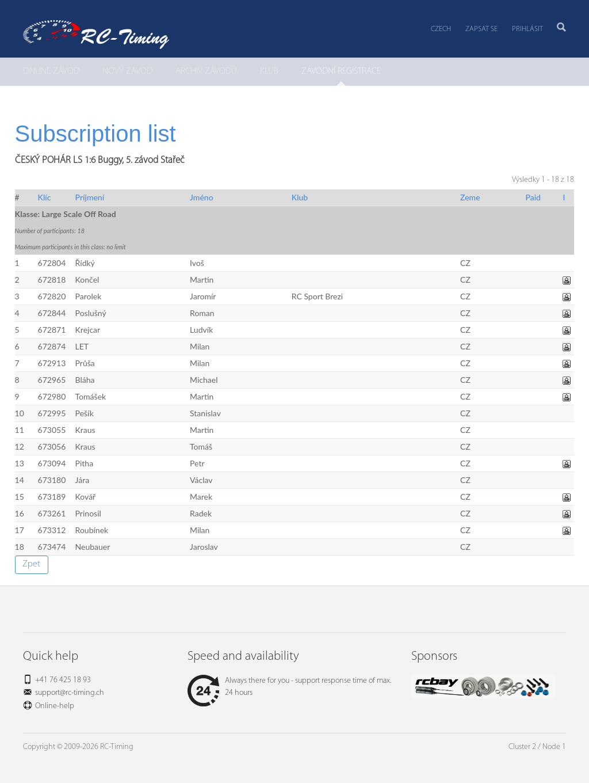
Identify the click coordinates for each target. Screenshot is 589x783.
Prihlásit (527, 29)
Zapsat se (481, 29)
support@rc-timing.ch (69, 693)
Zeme (470, 197)
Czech (441, 29)
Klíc (44, 197)
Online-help (54, 706)
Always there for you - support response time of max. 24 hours (289, 687)
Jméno (201, 197)
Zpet (31, 564)
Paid (533, 197)
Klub (300, 197)
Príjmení (90, 197)
